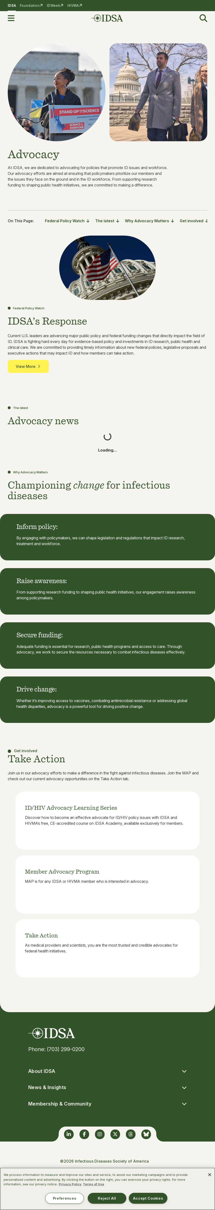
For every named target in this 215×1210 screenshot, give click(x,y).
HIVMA (73, 5)
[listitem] (107, 821)
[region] (107, 1189)
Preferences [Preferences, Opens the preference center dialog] (64, 1198)
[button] (14, 18)
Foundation (30, 5)
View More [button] (28, 366)
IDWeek (53, 5)
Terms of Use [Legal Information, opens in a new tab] (93, 1184)
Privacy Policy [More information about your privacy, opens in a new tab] (70, 1184)
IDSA (12, 5)
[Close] (209, 1174)
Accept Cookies (148, 1198)
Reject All (107, 1198)
